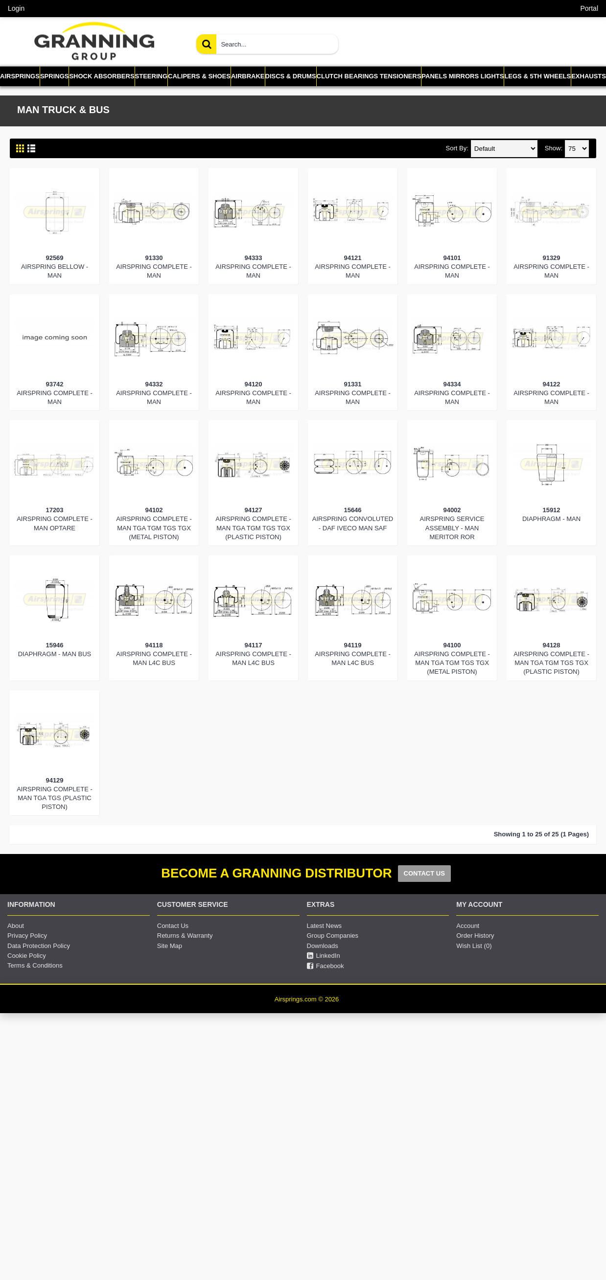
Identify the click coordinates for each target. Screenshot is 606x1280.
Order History (475, 935)
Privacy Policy (27, 935)
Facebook (325, 966)
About (15, 925)
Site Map (169, 945)
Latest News (324, 925)
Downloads (322, 945)
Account (467, 925)
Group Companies (333, 935)
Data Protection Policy (38, 945)
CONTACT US (424, 873)
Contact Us (172, 925)
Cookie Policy (26, 955)
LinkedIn (323, 956)
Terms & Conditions (35, 965)
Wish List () (473, 945)
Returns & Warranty (185, 935)
